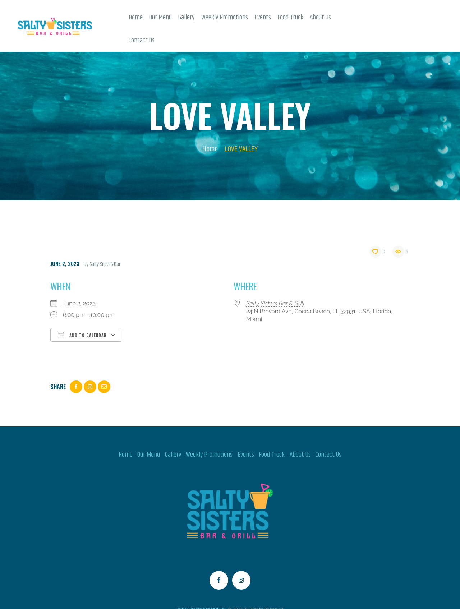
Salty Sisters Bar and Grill (200, 587)
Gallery (173, 432)
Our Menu (148, 432)
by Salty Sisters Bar (102, 241)
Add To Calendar (82, 312)
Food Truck (272, 432)
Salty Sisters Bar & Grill (275, 280)
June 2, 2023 (64, 241)
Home (210, 126)
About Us (300, 432)
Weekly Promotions (209, 432)
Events (246, 432)
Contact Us (328, 432)
